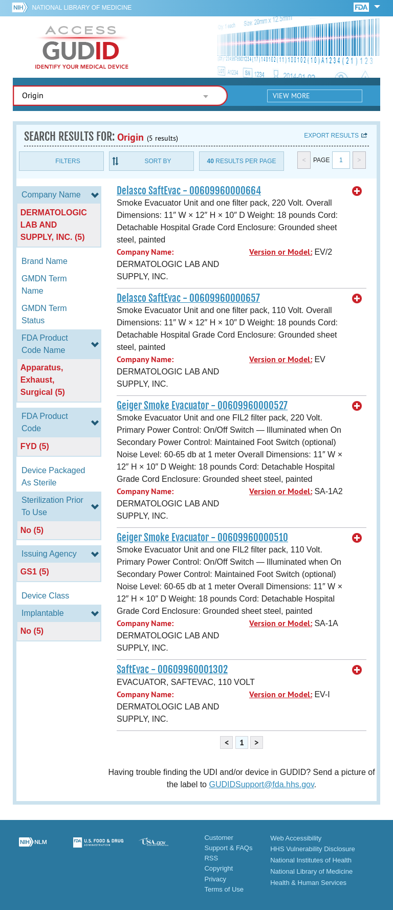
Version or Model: (280, 252)
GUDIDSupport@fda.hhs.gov (261, 784)
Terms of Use (224, 889)
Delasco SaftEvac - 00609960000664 (189, 191)
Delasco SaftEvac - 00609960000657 (188, 298)
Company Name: (145, 252)
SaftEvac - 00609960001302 (172, 669)
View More (291, 95)
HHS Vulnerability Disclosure (312, 849)
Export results (331, 135)
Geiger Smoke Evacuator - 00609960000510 (202, 537)
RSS (211, 858)
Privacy (215, 879)
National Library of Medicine (82, 7)
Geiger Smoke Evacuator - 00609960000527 (202, 405)
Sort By (157, 161)
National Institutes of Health (311, 860)
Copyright (218, 868)
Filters (67, 161)
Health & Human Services (308, 882)
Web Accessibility (295, 838)
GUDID (82, 47)
